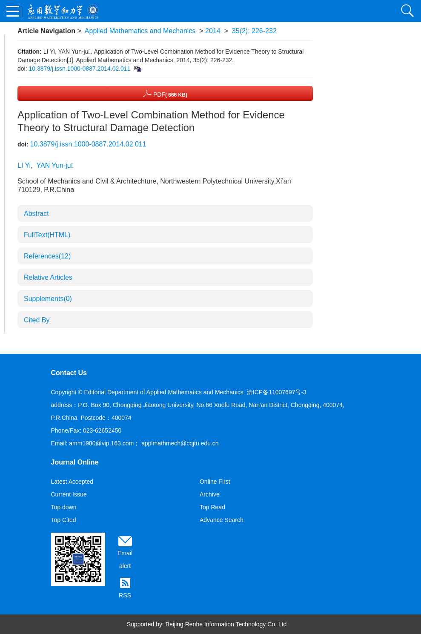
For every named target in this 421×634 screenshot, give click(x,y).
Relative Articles (48, 277)
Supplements (48, 298)
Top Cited (63, 519)
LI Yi (24, 165)
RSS (125, 595)
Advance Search (221, 519)
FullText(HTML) (47, 234)
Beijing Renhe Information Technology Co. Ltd (226, 624)
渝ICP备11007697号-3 (276, 392)
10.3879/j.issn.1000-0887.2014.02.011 (79, 68)
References (47, 256)
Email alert (124, 559)
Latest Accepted (72, 481)
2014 (213, 30)
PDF (165, 93)
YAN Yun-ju (54, 165)
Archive (210, 494)
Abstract (36, 213)
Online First (215, 481)
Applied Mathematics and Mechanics (140, 30)
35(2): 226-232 (254, 30)
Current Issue (69, 494)
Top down (64, 507)
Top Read (212, 507)
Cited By (36, 320)
